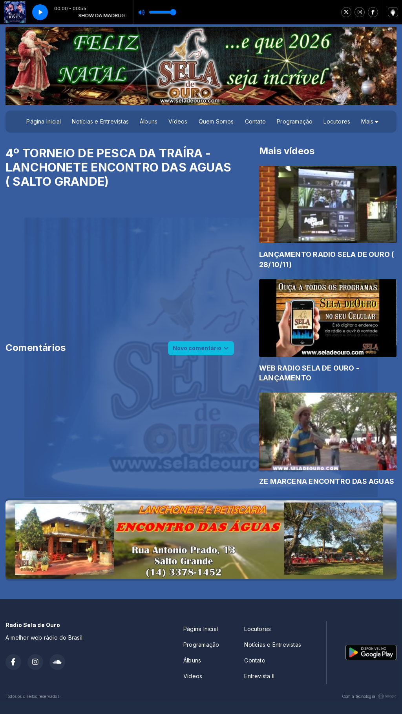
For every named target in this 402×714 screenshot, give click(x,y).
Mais (369, 121)
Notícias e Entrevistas (100, 121)
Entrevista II (259, 676)
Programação (294, 121)
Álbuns (148, 121)
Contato (255, 121)
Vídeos (177, 121)
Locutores (336, 121)
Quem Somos (216, 121)
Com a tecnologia (369, 696)
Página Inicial (43, 121)
